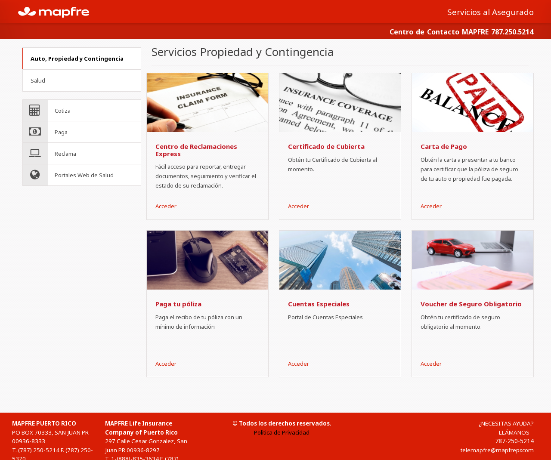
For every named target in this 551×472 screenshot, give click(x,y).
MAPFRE (58, 11)
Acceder (165, 206)
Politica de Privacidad (282, 432)
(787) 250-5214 (38, 450)
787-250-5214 (514, 441)
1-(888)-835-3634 (135, 459)
